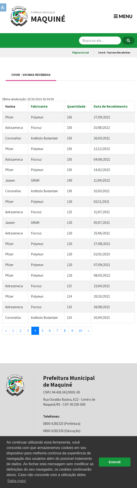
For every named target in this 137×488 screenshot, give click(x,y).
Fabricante (39, 106)
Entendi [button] (115, 462)
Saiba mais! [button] (16, 481)
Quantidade (76, 106)
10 (80, 330)
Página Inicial (80, 52)
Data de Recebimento (111, 106)
